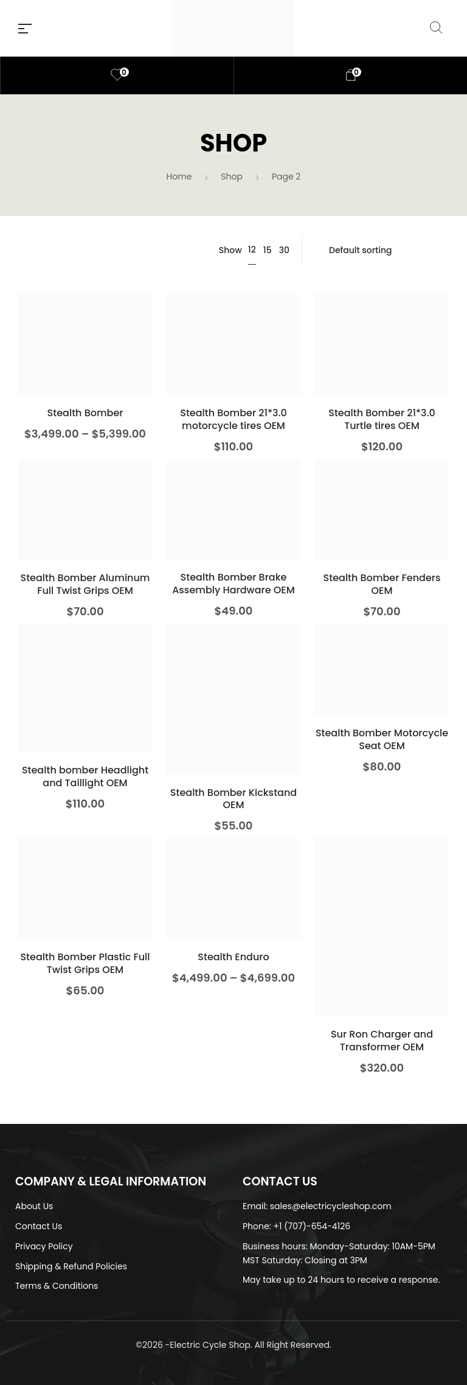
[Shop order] (381, 250)
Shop (232, 176)
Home (179, 176)
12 (252, 249)
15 (267, 250)
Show (230, 250)
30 (284, 250)
